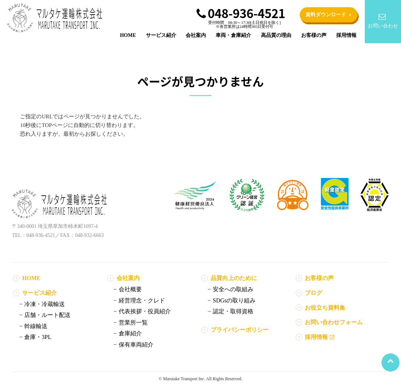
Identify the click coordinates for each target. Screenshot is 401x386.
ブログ (313, 293)
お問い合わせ (382, 21)
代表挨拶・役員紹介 (145, 311)
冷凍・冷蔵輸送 (44, 304)
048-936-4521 (241, 13)
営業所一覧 (133, 322)
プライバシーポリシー (240, 330)
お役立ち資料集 (325, 308)
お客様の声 (313, 35)
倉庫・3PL (37, 337)
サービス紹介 (161, 35)
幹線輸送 (35, 326)
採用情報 (346, 35)
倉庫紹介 (130, 333)
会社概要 (130, 289)
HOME (128, 35)
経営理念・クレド (142, 300)
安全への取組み (233, 289)
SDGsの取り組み (234, 300)
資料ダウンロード (328, 15)
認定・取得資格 (233, 311)
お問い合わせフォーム (334, 322)
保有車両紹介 (136, 345)
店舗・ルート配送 (47, 315)
